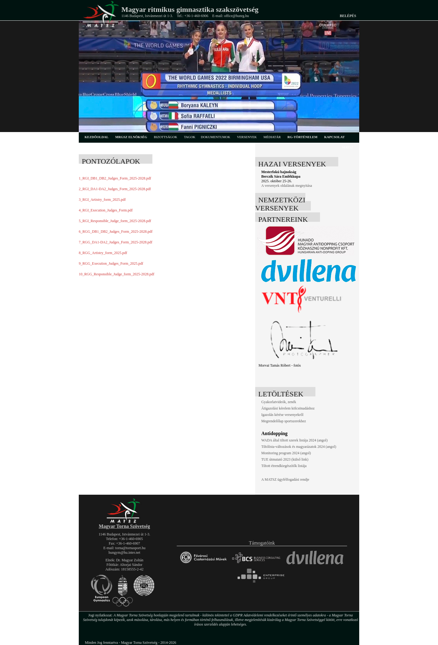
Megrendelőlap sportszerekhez (283, 421)
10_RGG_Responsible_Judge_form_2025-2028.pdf (116, 274)
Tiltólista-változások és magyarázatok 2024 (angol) (298, 447)
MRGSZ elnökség (131, 137)
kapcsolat (334, 137)
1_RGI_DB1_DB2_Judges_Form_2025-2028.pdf (115, 178)
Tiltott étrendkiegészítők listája (284, 466)
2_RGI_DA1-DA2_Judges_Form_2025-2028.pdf (115, 189)
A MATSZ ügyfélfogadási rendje (285, 479)
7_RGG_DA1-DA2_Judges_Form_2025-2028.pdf (115, 242)
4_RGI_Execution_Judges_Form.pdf (106, 210)
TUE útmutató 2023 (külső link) (284, 459)
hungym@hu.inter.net (124, 552)
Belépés (348, 16)
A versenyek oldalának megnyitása (286, 185)
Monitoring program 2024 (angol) (286, 453)
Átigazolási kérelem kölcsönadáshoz (288, 408)
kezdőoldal (97, 137)
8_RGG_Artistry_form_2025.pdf (103, 253)
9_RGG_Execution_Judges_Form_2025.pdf (111, 263)
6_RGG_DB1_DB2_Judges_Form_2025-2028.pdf (115, 231)
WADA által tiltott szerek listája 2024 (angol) (294, 440)
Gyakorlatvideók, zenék (278, 402)
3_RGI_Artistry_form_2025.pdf (102, 199)
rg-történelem (302, 137)
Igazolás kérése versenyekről (282, 415)
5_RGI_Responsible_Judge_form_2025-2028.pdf (115, 221)
